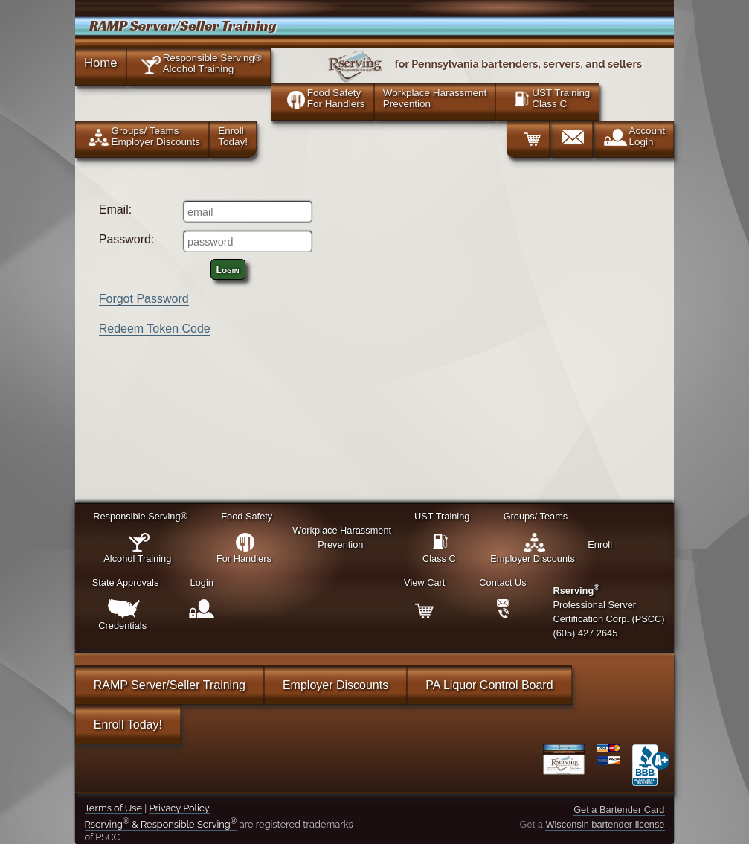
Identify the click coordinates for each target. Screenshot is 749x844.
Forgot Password (144, 298)
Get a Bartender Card (618, 809)
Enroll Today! (128, 724)
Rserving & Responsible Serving (161, 824)
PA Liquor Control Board (489, 685)
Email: (115, 209)
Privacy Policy (179, 807)
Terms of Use (114, 807)
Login (228, 269)
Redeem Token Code (154, 328)
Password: (127, 239)
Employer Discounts (335, 685)
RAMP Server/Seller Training (169, 685)
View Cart (424, 582)
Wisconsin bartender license (604, 824)
